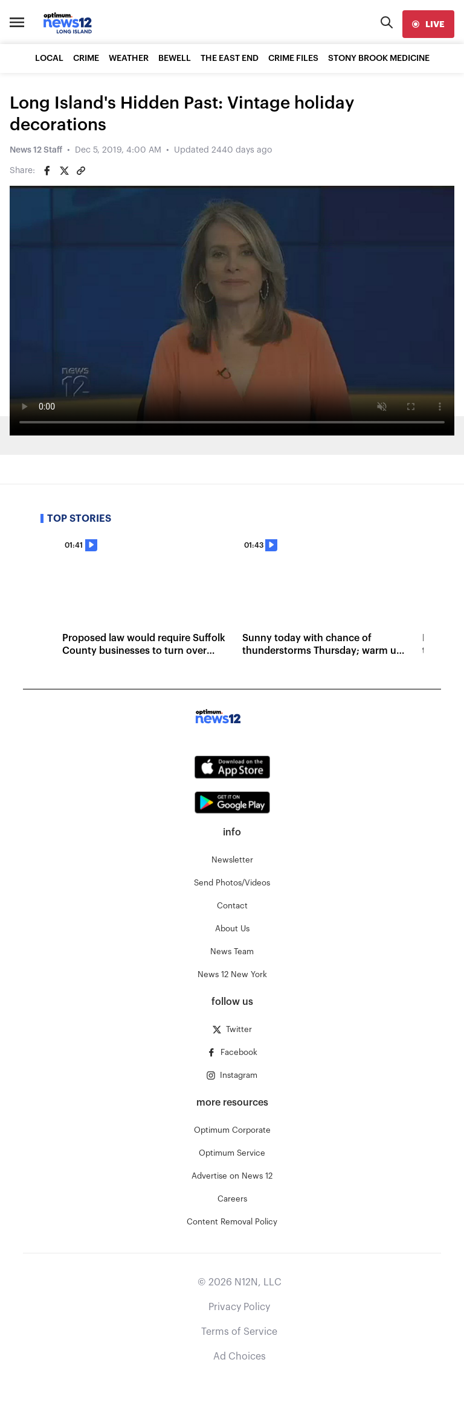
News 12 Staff (36, 150)
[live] (428, 24)
